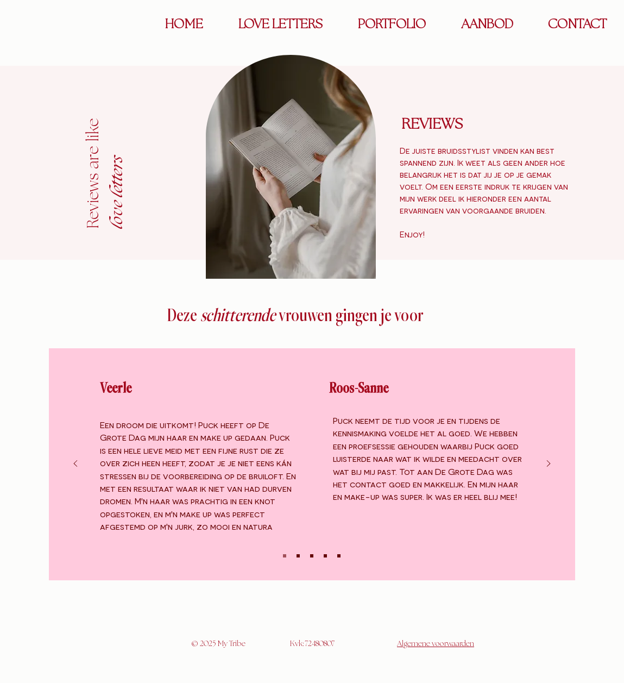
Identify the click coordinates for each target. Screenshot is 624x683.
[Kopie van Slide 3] (325, 555)
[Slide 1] (284, 555)
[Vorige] (75, 464)
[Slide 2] (298, 555)
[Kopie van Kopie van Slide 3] (339, 555)
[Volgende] (548, 464)
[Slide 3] (311, 555)
